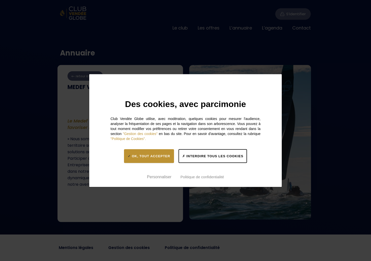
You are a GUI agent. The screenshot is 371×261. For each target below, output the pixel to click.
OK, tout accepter (149, 156)
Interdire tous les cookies (213, 156)
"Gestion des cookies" (140, 134)
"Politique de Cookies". (128, 139)
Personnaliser (159, 176)
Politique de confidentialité (202, 176)
